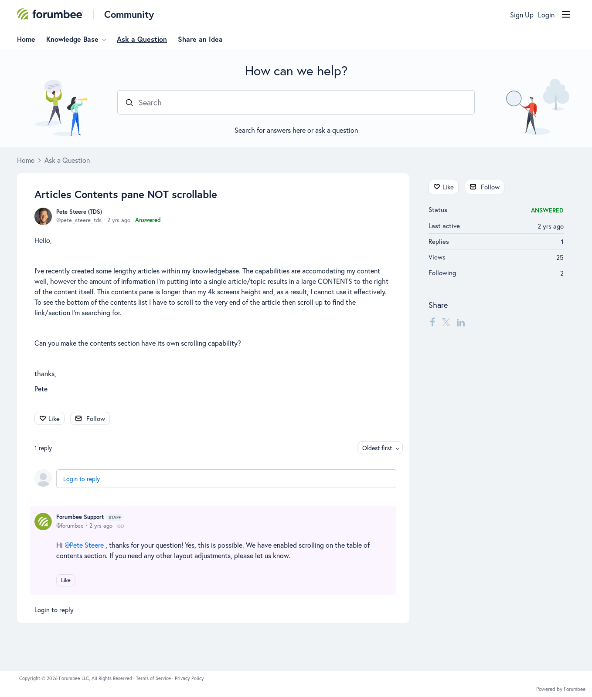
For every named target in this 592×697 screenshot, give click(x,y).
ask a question (336, 130)
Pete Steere (87, 544)
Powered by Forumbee (560, 689)
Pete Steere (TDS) (79, 211)
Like (54, 418)
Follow (95, 418)
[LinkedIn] (461, 322)
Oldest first (377, 448)
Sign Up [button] (522, 14)
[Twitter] (446, 322)
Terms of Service (154, 678)
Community (129, 14)
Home (26, 39)
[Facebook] (432, 322)
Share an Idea (200, 39)
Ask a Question (142, 39)
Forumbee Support (89, 517)
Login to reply (81, 479)
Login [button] (546, 14)
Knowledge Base (72, 39)
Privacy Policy (189, 678)
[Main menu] (566, 14)
